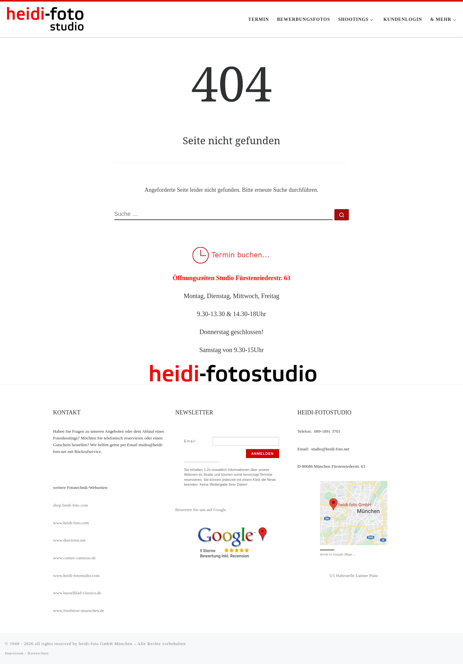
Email (190, 441)
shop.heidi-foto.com (70, 505)
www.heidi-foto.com (71, 522)
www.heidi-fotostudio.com (76, 575)
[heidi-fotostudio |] (45, 18)
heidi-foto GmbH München (106, 643)
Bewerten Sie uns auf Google (200, 509)
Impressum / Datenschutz (27, 653)
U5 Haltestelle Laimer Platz (354, 575)
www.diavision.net (69, 540)
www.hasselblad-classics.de (77, 592)
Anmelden (262, 454)
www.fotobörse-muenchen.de (78, 610)
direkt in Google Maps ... (338, 554)
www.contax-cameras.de (74, 557)
